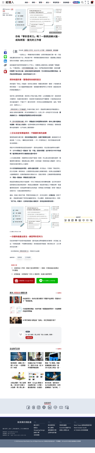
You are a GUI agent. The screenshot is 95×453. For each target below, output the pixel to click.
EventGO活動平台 (65, 428)
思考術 (20, 257)
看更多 (59, 293)
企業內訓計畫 (52, 432)
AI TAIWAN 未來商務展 (81, 430)
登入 (85, 2)
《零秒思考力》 (24, 251)
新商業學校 (51, 425)
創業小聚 (36, 432)
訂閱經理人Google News (24, 280)
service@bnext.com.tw (13, 431)
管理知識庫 (63, 425)
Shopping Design (39, 430)
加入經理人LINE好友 (47, 280)
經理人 (36, 428)
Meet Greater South (80, 428)
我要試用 (29, 338)
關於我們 (5, 428)
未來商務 (36, 435)
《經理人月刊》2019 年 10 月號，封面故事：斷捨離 (40, 50)
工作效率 (27, 257)
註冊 (88, 2)
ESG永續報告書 (25, 428)
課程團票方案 (52, 430)
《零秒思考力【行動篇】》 (18, 109)
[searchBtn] (82, 2)
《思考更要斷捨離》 (28, 68)
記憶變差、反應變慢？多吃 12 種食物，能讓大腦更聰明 (33, 274)
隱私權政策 (16, 428)
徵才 (10, 428)
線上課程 (51, 428)
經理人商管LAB (64, 430)
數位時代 (36, 425)
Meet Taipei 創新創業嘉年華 (83, 425)
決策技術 (16, 292)
